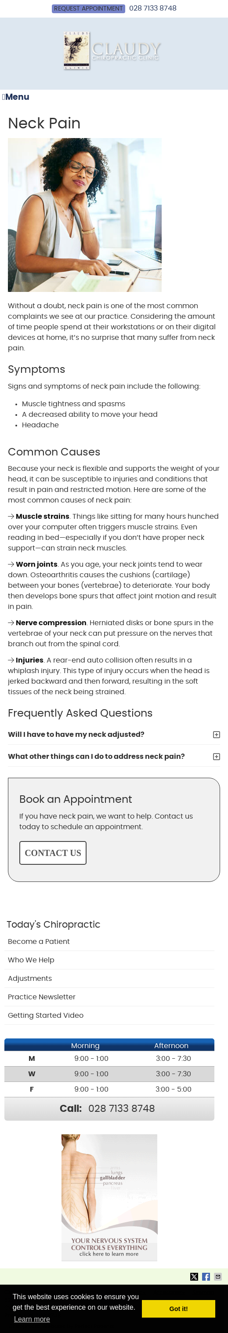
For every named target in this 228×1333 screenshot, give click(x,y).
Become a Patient (39, 941)
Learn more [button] (32, 1319)
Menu (15, 97)
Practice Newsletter (42, 997)
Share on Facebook (207, 1277)
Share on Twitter (195, 1277)
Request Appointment (88, 9)
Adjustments (30, 978)
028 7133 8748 (153, 8)
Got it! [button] (179, 1308)
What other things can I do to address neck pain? (96, 756)
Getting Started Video (45, 1015)
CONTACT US (53, 853)
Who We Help (31, 960)
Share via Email (219, 1277)
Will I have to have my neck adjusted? (76, 734)
